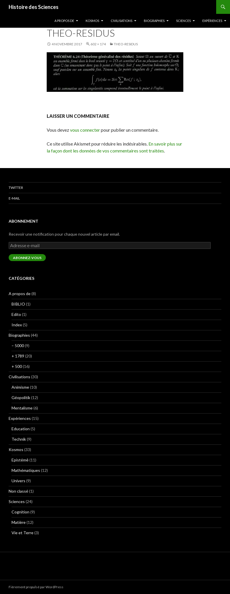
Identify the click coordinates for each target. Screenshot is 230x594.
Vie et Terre (22, 532)
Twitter (16, 187)
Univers (18, 480)
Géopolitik (21, 397)
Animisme (20, 387)
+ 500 (17, 366)
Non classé (18, 491)
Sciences (183, 21)
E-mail (14, 198)
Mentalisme (22, 407)
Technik (19, 439)
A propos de (64, 21)
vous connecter (85, 130)
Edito (16, 314)
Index (17, 324)
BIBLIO (18, 303)
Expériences (212, 21)
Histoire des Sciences (34, 7)
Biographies (154, 21)
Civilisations (121, 21)
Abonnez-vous (27, 258)
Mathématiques (26, 470)
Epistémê (20, 459)
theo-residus (126, 44)
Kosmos (92, 21)
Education (21, 428)
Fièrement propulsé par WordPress (36, 587)
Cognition (20, 511)
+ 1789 (18, 355)
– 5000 (18, 345)
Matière (19, 522)
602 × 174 (98, 44)
